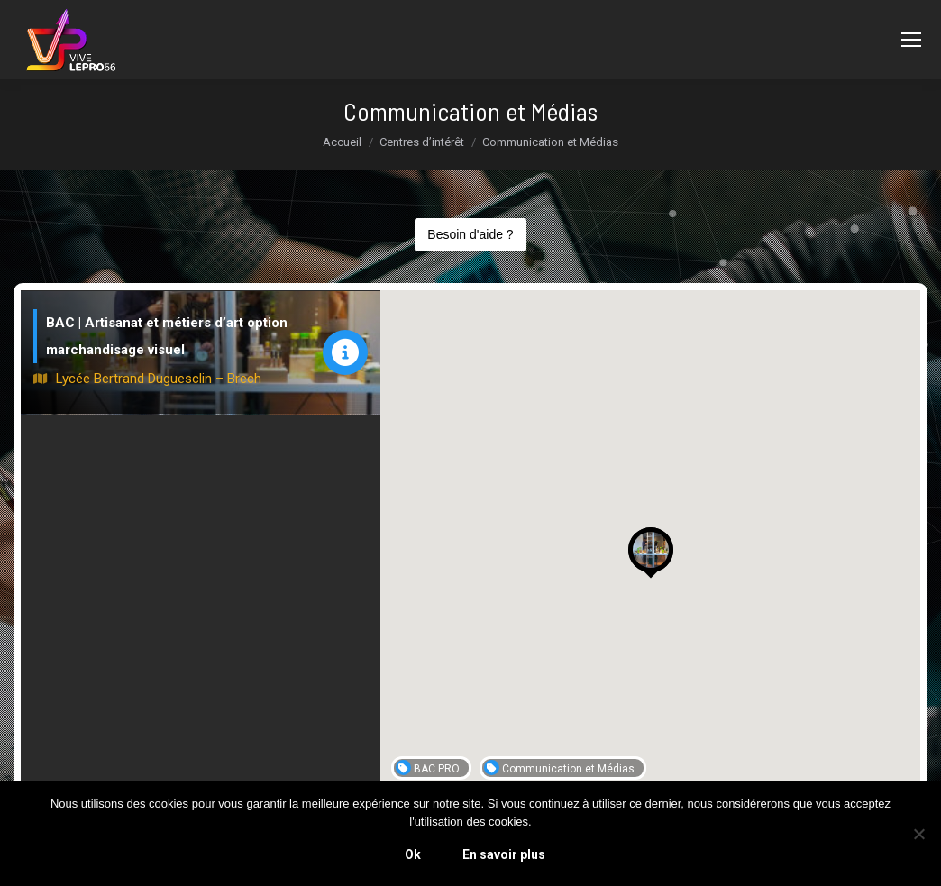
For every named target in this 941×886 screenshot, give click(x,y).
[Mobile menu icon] (911, 39)
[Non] (918, 834)
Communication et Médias (559, 767)
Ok (413, 854)
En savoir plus (503, 854)
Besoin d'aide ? (470, 234)
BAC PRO (428, 767)
